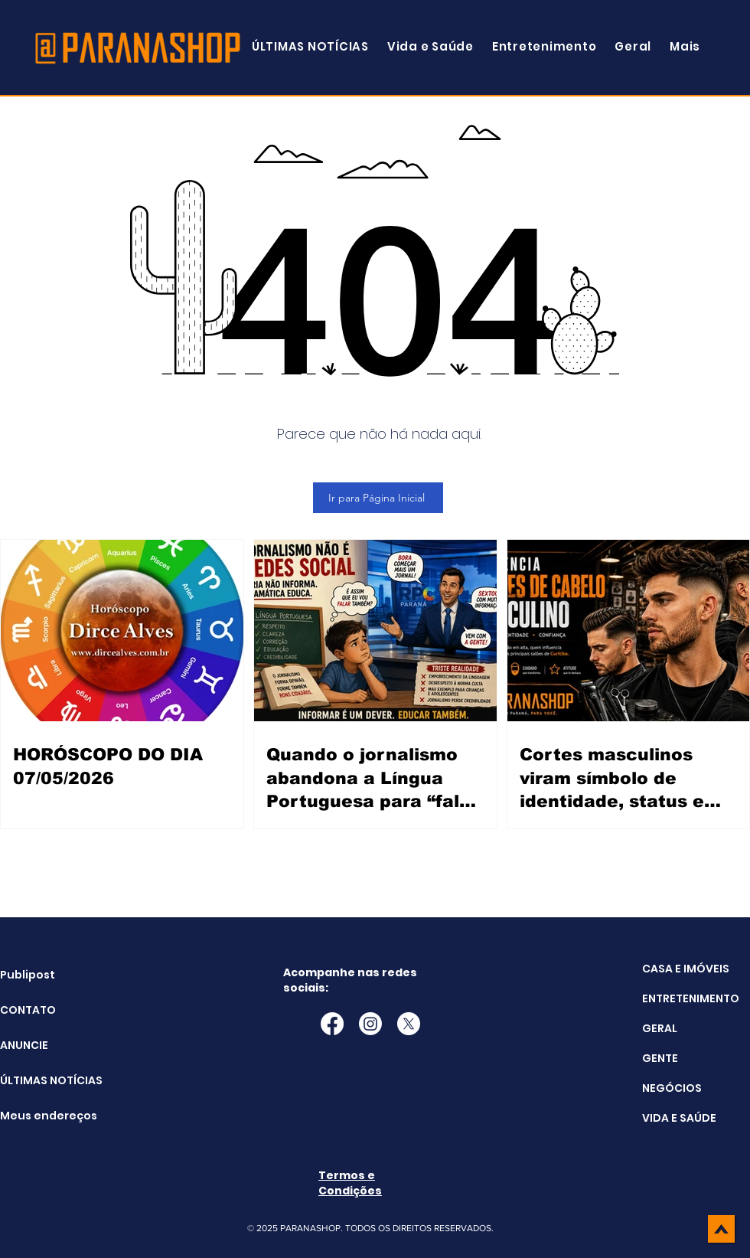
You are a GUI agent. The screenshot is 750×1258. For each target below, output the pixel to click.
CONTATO (28, 1010)
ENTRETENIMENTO (690, 998)
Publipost (27, 974)
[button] (684, 46)
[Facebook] (332, 1023)
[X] (408, 1023)
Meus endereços (38, 1115)
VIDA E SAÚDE (679, 1118)
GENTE (660, 1058)
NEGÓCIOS (672, 1088)
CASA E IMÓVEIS (685, 968)
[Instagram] (370, 1023)
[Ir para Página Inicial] (378, 497)
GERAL (659, 1028)
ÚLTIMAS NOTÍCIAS (38, 1080)
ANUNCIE (24, 1045)
